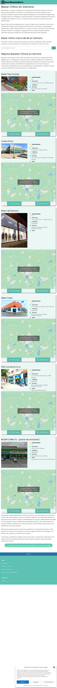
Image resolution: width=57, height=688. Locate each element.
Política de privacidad (37, 685)
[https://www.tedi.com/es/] (37, 398)
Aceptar (23, 682)
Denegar (35, 682)
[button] (54, 667)
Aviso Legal (45, 685)
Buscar (54, 48)
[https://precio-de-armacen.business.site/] (41, 470)
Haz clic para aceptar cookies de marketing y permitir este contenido (28, 113)
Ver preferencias (48, 682)
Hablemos (4, 589)
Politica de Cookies (28, 685)
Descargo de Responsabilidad (9, 580)
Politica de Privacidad (7, 577)
